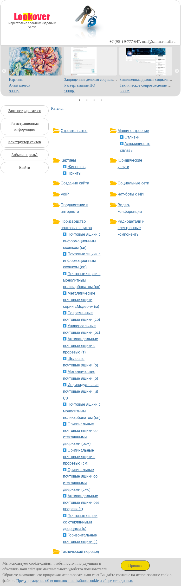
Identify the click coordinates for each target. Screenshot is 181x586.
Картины (68, 160)
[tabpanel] (35, 71)
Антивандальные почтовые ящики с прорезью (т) (80, 345)
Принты (74, 173)
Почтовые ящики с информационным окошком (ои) (81, 260)
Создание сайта (75, 183)
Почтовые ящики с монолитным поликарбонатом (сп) (81, 280)
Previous (4, 71)
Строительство (74, 131)
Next (177, 71)
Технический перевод (80, 551)
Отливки (131, 137)
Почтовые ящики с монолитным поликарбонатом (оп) (82, 410)
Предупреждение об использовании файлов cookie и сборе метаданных (74, 581)
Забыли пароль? (25, 155)
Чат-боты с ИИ (131, 194)
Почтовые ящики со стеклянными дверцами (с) (80, 522)
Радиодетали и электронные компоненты (131, 227)
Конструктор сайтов (24, 142)
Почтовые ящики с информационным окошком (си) (81, 240)
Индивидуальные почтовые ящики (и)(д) (80, 391)
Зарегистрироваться (24, 111)
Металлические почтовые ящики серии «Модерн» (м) (81, 299)
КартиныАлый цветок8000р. (19, 85)
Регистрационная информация (24, 126)
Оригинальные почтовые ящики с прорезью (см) (79, 456)
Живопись (76, 167)
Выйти (24, 167)
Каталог (57, 108)
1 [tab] (79, 100)
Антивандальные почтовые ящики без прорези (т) (81, 502)
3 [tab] (94, 100)
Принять (135, 565)
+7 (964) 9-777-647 (125, 41)
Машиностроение (133, 131)
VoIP (65, 194)
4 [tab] (101, 100)
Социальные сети (133, 183)
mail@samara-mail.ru (158, 41)
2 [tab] (86, 100)
